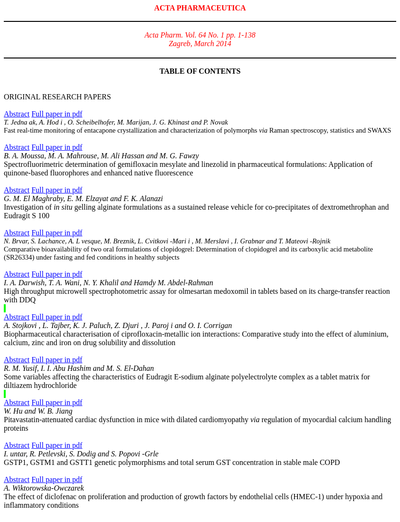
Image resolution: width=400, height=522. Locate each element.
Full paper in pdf (56, 114)
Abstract (16, 114)
